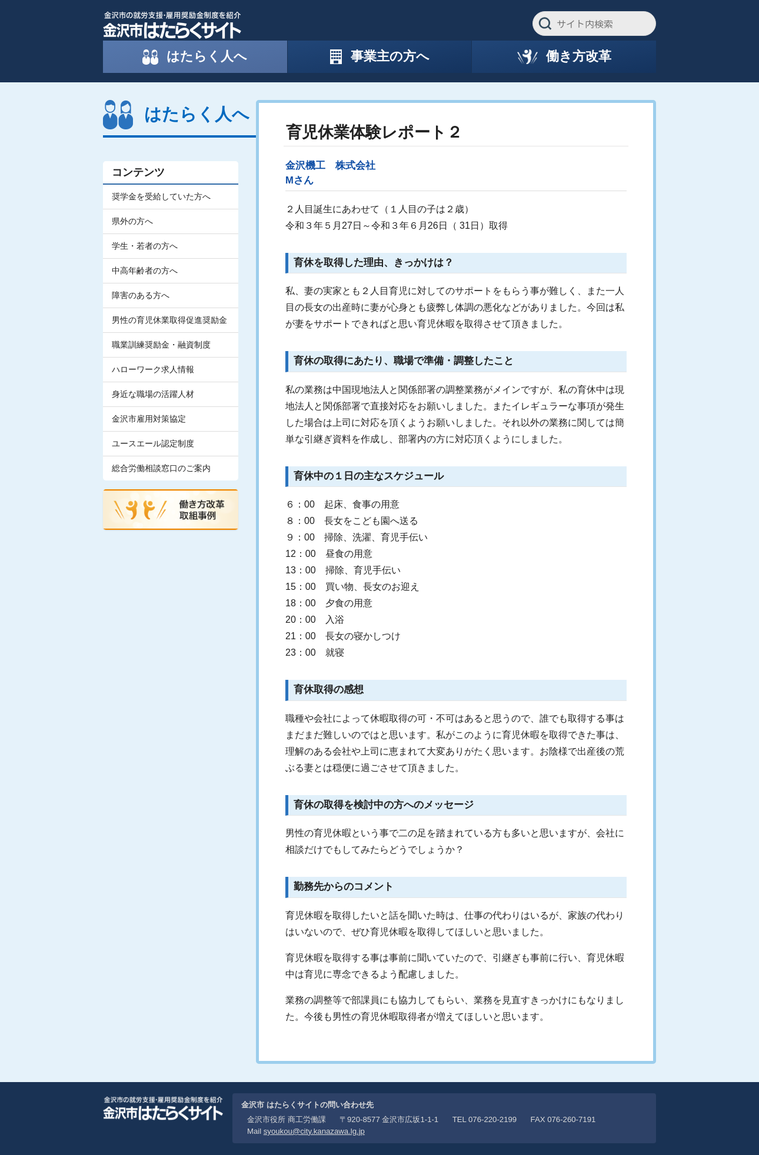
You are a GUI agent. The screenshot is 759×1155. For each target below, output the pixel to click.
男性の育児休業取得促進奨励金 (169, 320)
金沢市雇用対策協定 (149, 418)
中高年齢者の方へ (145, 270)
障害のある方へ (140, 295)
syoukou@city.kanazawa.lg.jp (314, 1131)
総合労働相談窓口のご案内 (161, 468)
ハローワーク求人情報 (153, 369)
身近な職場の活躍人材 (153, 394)
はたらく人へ (196, 114)
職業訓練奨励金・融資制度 (161, 344)
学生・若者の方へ (145, 246)
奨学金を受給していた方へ (161, 196)
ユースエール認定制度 (153, 443)
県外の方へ (132, 221)
